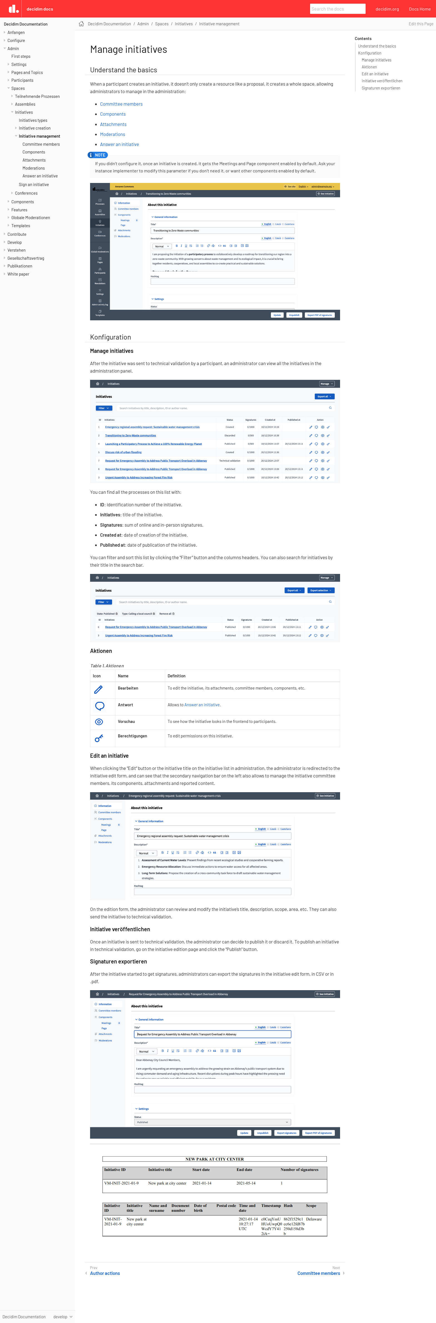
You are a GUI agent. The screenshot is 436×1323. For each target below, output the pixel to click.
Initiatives (24, 112)
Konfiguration (370, 53)
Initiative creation (35, 127)
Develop (15, 242)
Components (34, 151)
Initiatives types (33, 120)
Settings (18, 64)
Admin (13, 48)
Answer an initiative (40, 175)
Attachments (34, 159)
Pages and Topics (27, 72)
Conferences (26, 192)
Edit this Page (421, 23)
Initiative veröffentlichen (382, 80)
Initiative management (39, 135)
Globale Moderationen (30, 217)
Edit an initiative (375, 73)
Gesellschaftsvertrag (26, 258)
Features (19, 209)
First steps (20, 56)
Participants (22, 80)
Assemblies (25, 103)
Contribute (17, 234)
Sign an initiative (34, 184)
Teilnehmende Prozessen (37, 96)
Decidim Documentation (26, 23)
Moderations (34, 167)
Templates (20, 225)
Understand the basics (377, 46)
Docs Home (420, 8)
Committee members (41, 144)
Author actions (105, 1273)
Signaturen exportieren (381, 88)
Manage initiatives (377, 60)
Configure (16, 40)
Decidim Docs (40, 8)
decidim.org (387, 8)
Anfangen (16, 32)
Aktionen (369, 67)
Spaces (18, 88)
